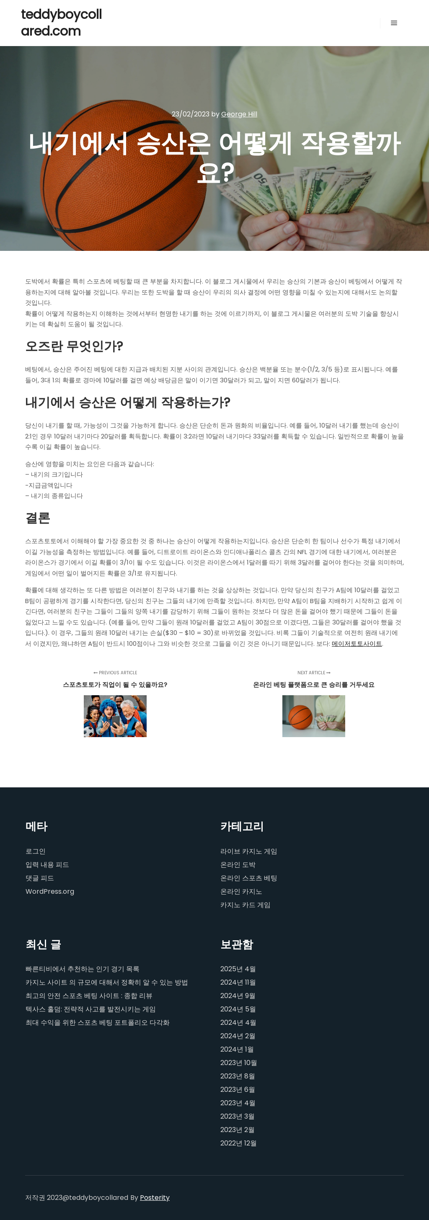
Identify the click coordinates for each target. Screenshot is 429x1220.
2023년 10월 (238, 1063)
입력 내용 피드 (47, 864)
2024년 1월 (237, 1049)
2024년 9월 (238, 996)
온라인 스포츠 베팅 (248, 878)
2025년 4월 (238, 969)
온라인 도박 (238, 864)
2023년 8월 (237, 1076)
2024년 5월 (238, 1009)
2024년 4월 (238, 1022)
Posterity (155, 1197)
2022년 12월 (238, 1143)
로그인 (36, 851)
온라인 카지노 (241, 891)
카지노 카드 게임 (245, 905)
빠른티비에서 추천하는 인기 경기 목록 (83, 969)
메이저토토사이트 (357, 643)
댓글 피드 (40, 878)
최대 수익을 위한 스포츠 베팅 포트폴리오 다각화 (98, 1022)
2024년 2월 (238, 1036)
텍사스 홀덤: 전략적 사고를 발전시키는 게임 (91, 1009)
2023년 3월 (237, 1116)
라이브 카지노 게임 (248, 851)
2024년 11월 (238, 982)
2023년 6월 (237, 1089)
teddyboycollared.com (61, 23)
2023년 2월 (237, 1130)
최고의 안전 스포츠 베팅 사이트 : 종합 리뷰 (89, 996)
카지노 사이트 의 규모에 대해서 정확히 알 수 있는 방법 (107, 982)
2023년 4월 (238, 1103)
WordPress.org (50, 891)
